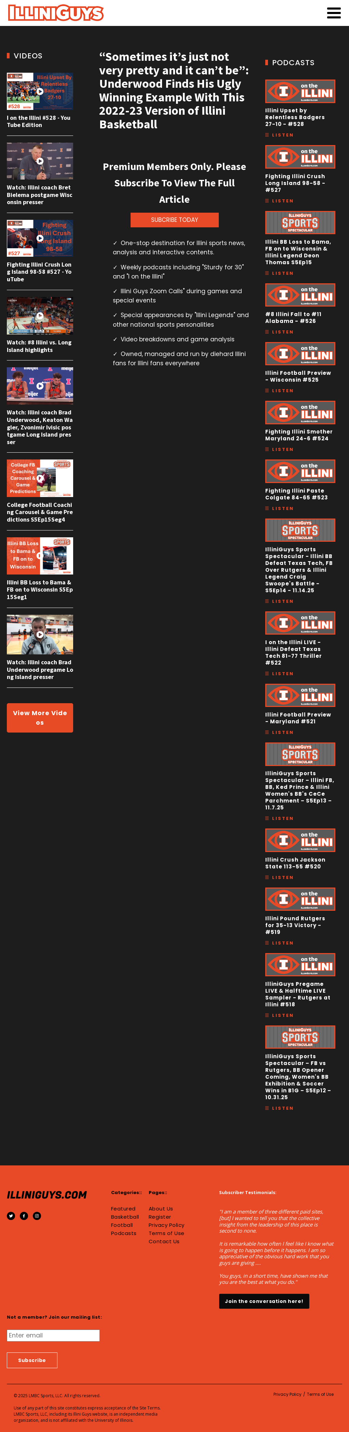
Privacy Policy (167, 1225)
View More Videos (40, 718)
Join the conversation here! (264, 1301)
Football (122, 1225)
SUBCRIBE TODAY (174, 220)
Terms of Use (167, 1233)
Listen (283, 135)
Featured (123, 1209)
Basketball (125, 1217)
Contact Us (164, 1241)
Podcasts (124, 1233)
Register (160, 1217)
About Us (161, 1209)
